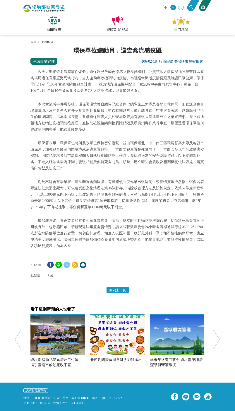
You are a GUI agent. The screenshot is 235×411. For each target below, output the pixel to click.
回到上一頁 (117, 290)
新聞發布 (48, 42)
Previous (19, 339)
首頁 (33, 42)
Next (215, 339)
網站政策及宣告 (35, 390)
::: (31, 48)
